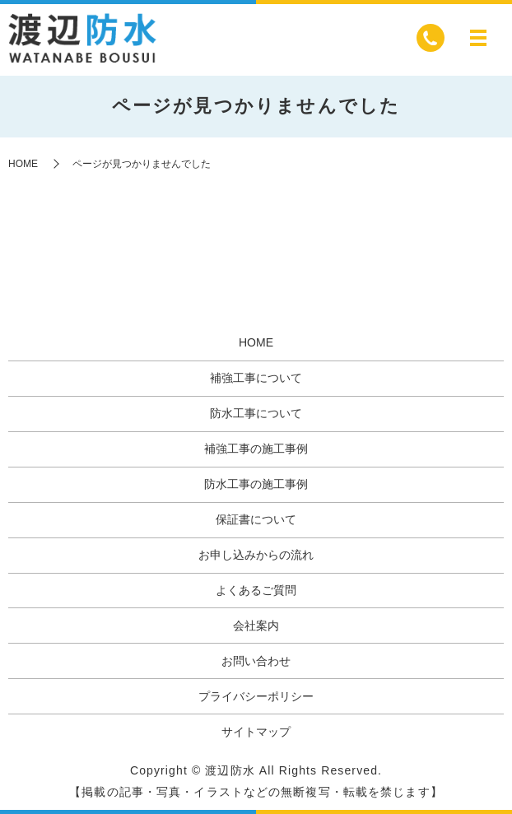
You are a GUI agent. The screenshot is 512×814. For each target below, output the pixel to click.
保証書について (256, 519)
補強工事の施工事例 (256, 448)
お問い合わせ (256, 660)
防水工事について (256, 413)
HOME (23, 164)
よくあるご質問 (256, 590)
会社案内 (256, 625)
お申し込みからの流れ (256, 554)
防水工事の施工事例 (256, 484)
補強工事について (256, 377)
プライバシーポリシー (256, 696)
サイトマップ (256, 731)
